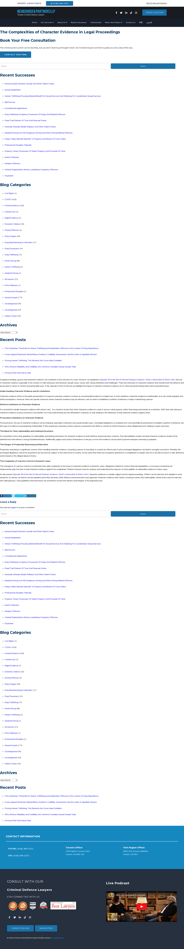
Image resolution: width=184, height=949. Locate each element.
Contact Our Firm (154, 13)
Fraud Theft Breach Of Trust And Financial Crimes (25, 120)
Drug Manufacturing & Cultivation (18, 242)
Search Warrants (12, 157)
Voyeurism (9, 175)
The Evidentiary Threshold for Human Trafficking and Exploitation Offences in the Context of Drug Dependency (52, 348)
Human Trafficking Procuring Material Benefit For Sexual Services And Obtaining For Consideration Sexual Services (53, 96)
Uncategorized (11, 303)
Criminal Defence (12, 205)
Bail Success (10, 102)
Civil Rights (9, 193)
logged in (14, 507)
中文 (141, 22)
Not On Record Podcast (156, 3)
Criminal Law (10, 212)
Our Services (47, 22)
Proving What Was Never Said (18, 373)
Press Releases (11, 285)
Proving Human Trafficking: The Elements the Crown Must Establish (33, 360)
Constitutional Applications (16, 108)
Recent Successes (79, 22)
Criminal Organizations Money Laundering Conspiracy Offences (31, 169)
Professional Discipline (14, 291)
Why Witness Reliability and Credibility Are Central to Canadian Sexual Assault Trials (40, 366)
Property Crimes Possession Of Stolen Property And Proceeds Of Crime (35, 151)
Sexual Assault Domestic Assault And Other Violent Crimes (29, 83)
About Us (62, 22)
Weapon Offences (12, 163)
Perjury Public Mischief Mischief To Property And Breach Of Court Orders (35, 139)
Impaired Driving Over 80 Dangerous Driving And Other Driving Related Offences (39, 133)
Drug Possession (12, 248)
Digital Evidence (11, 218)
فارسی (149, 22)
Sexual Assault (11, 297)
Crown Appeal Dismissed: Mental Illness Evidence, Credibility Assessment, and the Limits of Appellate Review (51, 354)
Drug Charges (10, 236)
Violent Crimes (11, 316)
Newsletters (46, 928)
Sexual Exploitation (13, 90)
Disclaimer (54, 938)
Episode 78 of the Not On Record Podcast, (118, 379)
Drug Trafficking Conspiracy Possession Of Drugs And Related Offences (35, 114)
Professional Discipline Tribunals (18, 145)
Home (34, 22)
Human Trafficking (12, 267)
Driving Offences (12, 230)
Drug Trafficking (11, 254)
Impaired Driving (11, 273)
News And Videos (113, 22)
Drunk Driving (10, 261)
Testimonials (95, 22)
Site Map (61, 938)
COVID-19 (9, 199)
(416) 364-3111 (59, 3)
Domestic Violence (12, 224)
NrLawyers (9, 279)
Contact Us (130, 22)
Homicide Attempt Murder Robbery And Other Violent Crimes (30, 126)
